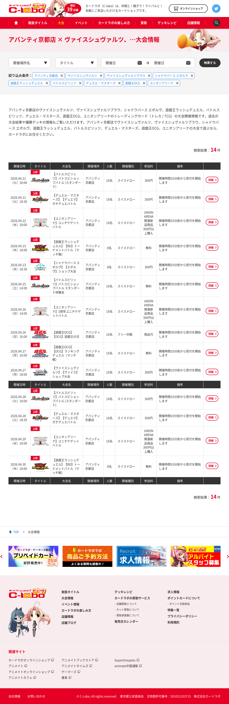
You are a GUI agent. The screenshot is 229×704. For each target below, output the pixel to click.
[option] (33, 556)
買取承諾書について (127, 615)
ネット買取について (127, 610)
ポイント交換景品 (179, 604)
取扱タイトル (37, 22)
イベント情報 (70, 604)
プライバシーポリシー (182, 616)
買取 (144, 22)
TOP (16, 532)
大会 (61, 22)
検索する (210, 62)
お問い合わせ (36, 696)
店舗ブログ (68, 622)
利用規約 (173, 622)
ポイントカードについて (184, 598)
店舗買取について (126, 604)
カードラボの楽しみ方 (114, 22)
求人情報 (173, 592)
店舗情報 (193, 22)
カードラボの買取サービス (132, 598)
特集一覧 (173, 610)
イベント (81, 22)
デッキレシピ (167, 22)
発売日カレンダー (126, 621)
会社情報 (14, 696)
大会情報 (67, 598)
